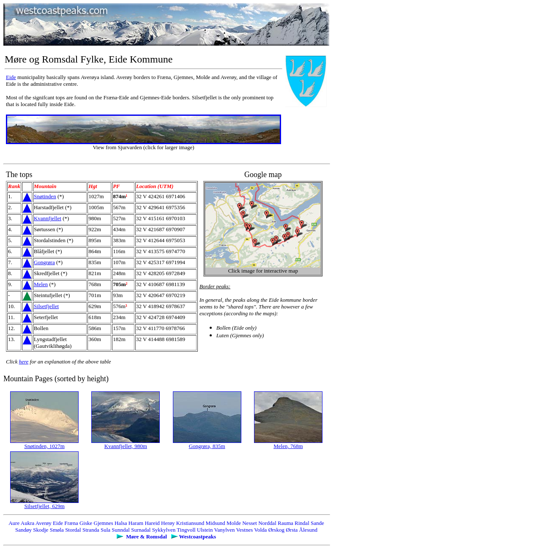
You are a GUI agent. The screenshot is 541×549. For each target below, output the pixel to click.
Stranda (90, 530)
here (24, 361)
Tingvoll (186, 530)
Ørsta (292, 530)
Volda (260, 530)
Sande (317, 523)
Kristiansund (190, 523)
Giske (85, 523)
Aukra (28, 523)
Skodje (40, 530)
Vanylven (224, 530)
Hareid (152, 523)
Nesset (249, 523)
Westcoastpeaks (197, 536)
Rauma (285, 523)
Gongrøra (44, 262)
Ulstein (205, 530)
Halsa (121, 523)
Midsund (215, 523)
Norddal (267, 523)
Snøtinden (45, 196)
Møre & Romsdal (146, 536)
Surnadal (140, 530)
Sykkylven (164, 530)
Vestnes (244, 530)
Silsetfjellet (46, 306)
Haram (135, 523)
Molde (234, 523)
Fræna (71, 523)
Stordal (73, 530)
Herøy (168, 523)
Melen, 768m (288, 446)
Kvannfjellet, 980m (125, 446)
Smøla (57, 530)
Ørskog (276, 530)
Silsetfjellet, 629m (44, 506)
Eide (11, 77)
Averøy (44, 523)
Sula (105, 530)
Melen (41, 284)
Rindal (302, 523)
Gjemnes (103, 523)
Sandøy (23, 530)
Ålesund (308, 530)
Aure (13, 523)
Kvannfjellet (47, 218)
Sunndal (121, 530)
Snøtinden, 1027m (44, 446)
